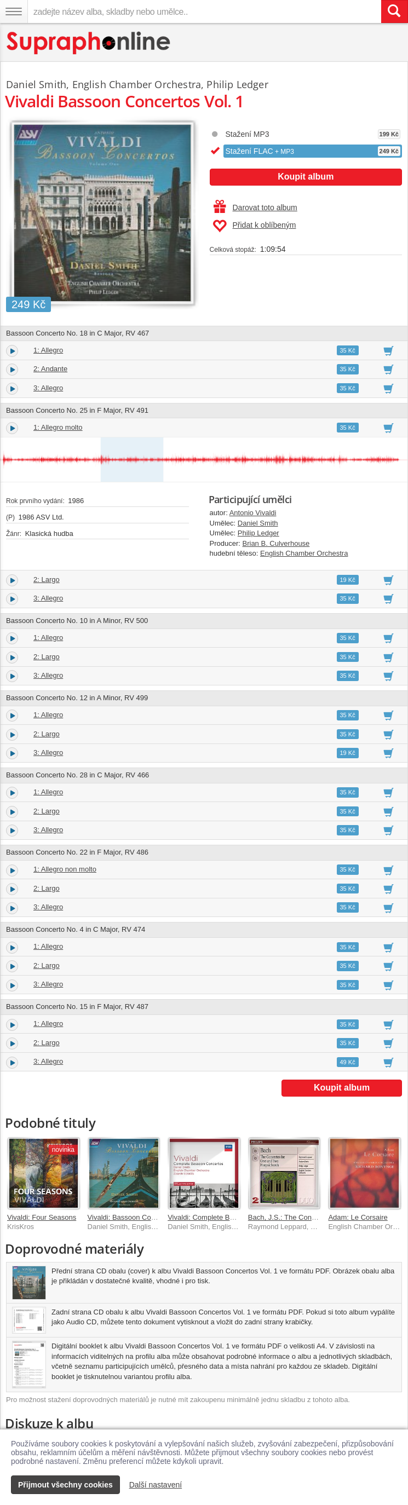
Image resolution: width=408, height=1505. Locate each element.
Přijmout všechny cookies (65, 1484)
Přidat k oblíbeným (254, 226)
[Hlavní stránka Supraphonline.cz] (89, 43)
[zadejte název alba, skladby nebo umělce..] (204, 11)
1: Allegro (48, 350)
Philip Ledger (258, 533)
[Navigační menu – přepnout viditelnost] (13, 11)
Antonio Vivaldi (253, 513)
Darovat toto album (255, 207)
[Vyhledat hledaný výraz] (394, 11)
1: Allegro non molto (64, 869)
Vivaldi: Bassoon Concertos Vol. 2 (141, 1217)
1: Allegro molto (58, 427)
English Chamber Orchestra (304, 553)
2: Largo (46, 579)
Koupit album (306, 176)
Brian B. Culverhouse (276, 543)
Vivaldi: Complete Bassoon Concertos (227, 1217)
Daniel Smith (258, 523)
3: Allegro (48, 388)
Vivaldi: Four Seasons (41, 1217)
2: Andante (50, 369)
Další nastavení (155, 1484)
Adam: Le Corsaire (357, 1217)
